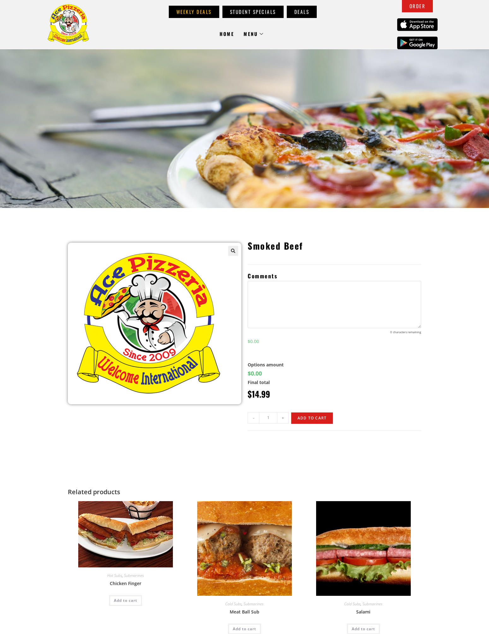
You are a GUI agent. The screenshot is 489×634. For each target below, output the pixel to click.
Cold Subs (233, 604)
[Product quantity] (268, 418)
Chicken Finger (125, 583)
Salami (363, 612)
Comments (262, 276)
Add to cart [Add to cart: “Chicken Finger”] (125, 600)
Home (227, 33)
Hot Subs (114, 575)
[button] (233, 251)
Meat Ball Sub (244, 612)
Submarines (134, 575)
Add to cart (312, 418)
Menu (254, 33)
